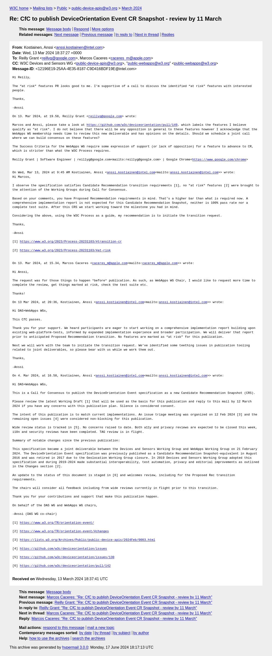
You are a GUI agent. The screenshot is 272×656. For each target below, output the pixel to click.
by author (141, 633)
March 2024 (132, 8)
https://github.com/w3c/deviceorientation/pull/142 (65, 566)
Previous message (97, 35)
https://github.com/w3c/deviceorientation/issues (63, 549)
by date (85, 633)
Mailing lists (43, 8)
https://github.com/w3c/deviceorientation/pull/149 (132, 125)
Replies (168, 35)
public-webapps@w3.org (148, 63)
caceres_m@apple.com (131, 58)
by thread (103, 633)
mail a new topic (101, 628)
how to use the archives (49, 638)
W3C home (19, 8)
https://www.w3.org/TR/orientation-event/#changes (64, 531)
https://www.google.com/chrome (219, 160)
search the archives (88, 638)
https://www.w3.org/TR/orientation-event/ (57, 523)
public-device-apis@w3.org (94, 8)
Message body (58, 29)
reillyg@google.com (59, 58)
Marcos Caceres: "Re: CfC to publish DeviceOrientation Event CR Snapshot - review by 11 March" (129, 597)
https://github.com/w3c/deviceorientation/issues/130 (67, 557)
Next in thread (147, 35)
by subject (121, 633)
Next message (66, 35)
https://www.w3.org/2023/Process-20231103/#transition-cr (71, 242)
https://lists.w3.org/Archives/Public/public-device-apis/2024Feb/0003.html (87, 540)
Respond (81, 29)
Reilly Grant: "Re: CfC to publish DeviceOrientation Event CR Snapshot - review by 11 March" (133, 602)
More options (103, 29)
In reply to (124, 35)
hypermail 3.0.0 (75, 647)
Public (62, 8)
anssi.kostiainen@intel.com (79, 47)
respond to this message (63, 628)
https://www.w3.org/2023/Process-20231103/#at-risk (65, 250)
